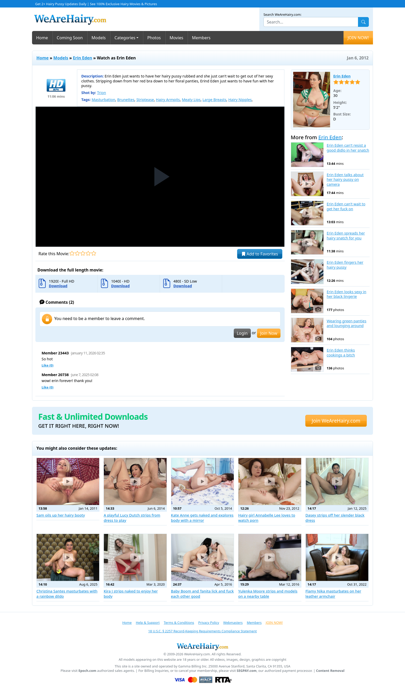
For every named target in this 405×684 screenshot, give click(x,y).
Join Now (268, 333)
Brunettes (126, 99)
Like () (47, 365)
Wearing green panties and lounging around (347, 323)
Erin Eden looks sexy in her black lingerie (346, 294)
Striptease (145, 99)
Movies (176, 38)
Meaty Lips (191, 99)
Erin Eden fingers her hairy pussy (345, 265)
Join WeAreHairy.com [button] (336, 420)
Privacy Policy (208, 622)
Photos (154, 38)
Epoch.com (87, 671)
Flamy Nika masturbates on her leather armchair (333, 594)
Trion (101, 92)
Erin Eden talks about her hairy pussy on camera (345, 180)
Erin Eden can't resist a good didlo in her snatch (348, 148)
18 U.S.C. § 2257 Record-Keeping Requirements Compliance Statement (202, 631)
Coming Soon (70, 38)
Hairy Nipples (240, 99)
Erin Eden (82, 58)
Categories (124, 38)
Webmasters (233, 622)
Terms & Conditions (179, 622)
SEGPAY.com (246, 671)
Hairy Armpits (168, 99)
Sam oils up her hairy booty (60, 515)
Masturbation (103, 99)
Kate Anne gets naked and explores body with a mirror (202, 518)
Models (98, 38)
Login (242, 333)
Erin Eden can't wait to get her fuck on (346, 206)
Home (42, 38)
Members (201, 38)
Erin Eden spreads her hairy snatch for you (346, 235)
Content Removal (330, 671)
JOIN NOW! (358, 38)
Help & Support (148, 622)
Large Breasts (214, 99)
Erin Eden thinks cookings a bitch (341, 352)
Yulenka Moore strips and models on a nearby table (267, 594)
